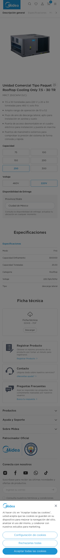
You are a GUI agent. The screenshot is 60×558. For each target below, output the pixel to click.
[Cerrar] (55, 505)
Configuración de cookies (30, 535)
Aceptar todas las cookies (30, 551)
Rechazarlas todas (30, 543)
